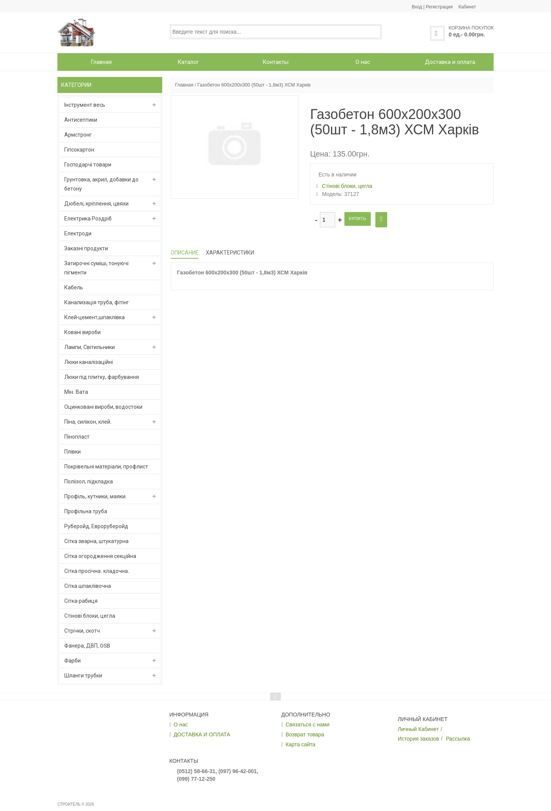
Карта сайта (300, 744)
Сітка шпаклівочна (87, 586)
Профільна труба (85, 511)
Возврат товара (304, 734)
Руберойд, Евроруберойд (96, 526)
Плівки (72, 452)
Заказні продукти (86, 248)
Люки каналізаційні (88, 362)
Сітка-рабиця (81, 601)
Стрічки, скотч (82, 631)
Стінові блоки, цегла (89, 616)
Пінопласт (77, 437)
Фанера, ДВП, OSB (87, 646)
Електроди (77, 233)
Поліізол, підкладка (88, 481)
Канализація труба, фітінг (96, 302)
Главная (184, 85)
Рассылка (458, 739)
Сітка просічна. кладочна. (96, 571)
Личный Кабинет (418, 729)
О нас (181, 724)
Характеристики (230, 253)
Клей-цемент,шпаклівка (94, 317)
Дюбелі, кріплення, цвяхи (96, 204)
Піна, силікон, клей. (88, 422)
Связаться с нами (307, 724)
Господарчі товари (87, 165)
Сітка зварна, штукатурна (96, 541)
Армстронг (78, 135)
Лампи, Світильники (89, 347)
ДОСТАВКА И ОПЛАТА (202, 734)
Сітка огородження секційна (100, 556)
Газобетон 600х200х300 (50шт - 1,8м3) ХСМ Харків (254, 85)
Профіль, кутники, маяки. (95, 496)
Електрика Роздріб (88, 218)
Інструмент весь (84, 105)
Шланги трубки (83, 675)
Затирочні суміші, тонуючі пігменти (96, 268)
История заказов (418, 739)
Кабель (73, 287)
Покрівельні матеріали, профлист (106, 466)
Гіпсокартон (79, 150)
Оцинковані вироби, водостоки (103, 407)
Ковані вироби (82, 332)
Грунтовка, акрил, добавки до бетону (101, 184)
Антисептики (80, 120)
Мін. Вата (76, 392)
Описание (185, 253)
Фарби (72, 661)
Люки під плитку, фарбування (101, 377)
